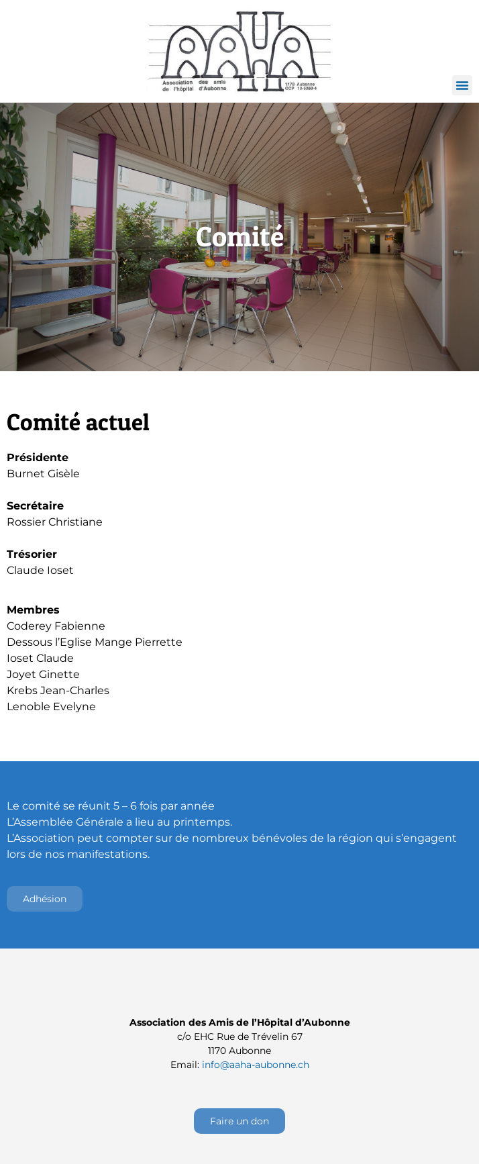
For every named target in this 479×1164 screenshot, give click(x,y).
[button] (462, 85)
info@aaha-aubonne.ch (255, 1065)
